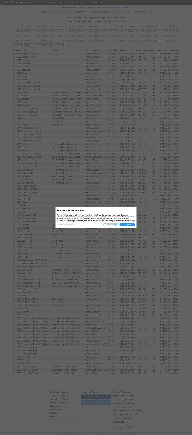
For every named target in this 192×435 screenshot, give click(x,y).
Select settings (111, 225)
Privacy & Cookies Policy (65, 224)
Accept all (127, 225)
